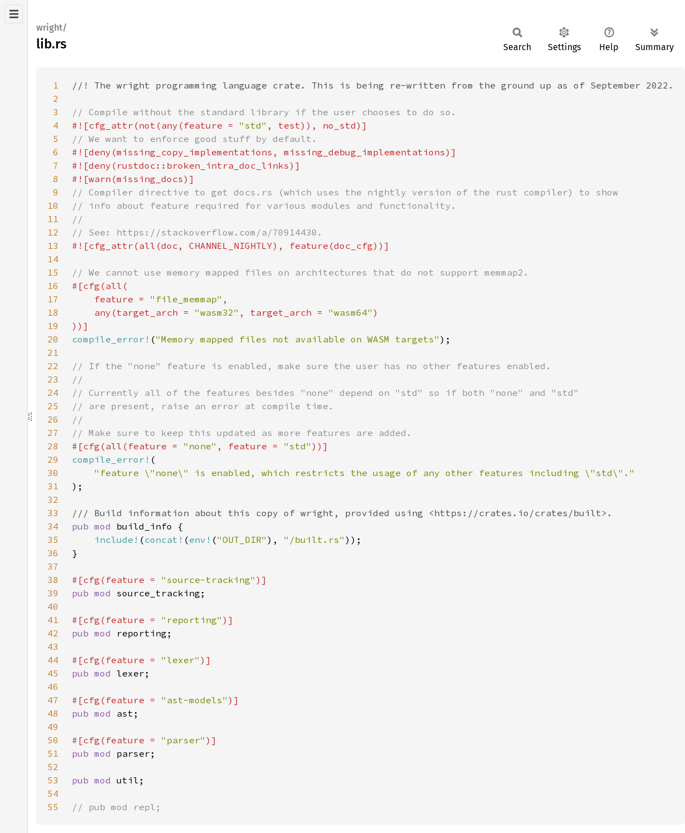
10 (53, 205)
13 (53, 245)
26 (53, 419)
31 (53, 486)
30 (53, 472)
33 (53, 512)
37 (53, 566)
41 (53, 619)
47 (53, 699)
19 (53, 325)
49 (53, 726)
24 (53, 392)
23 (53, 379)
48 (53, 713)
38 (53, 579)
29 (53, 459)
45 (53, 673)
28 (53, 446)
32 (53, 499)
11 (53, 218)
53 (53, 780)
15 (53, 272)
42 (53, 633)
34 (53, 526)
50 (53, 740)
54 (53, 793)
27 (53, 432)
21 (53, 352)
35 (53, 539)
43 (53, 646)
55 (53, 806)
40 (53, 606)
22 (53, 365)
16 (53, 285)
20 (53, 339)
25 (53, 405)
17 (53, 299)
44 (53, 659)
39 (53, 593)
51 (53, 753)
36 (53, 552)
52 (53, 766)
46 (53, 686)
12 (53, 232)
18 (53, 312)
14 (53, 258)
